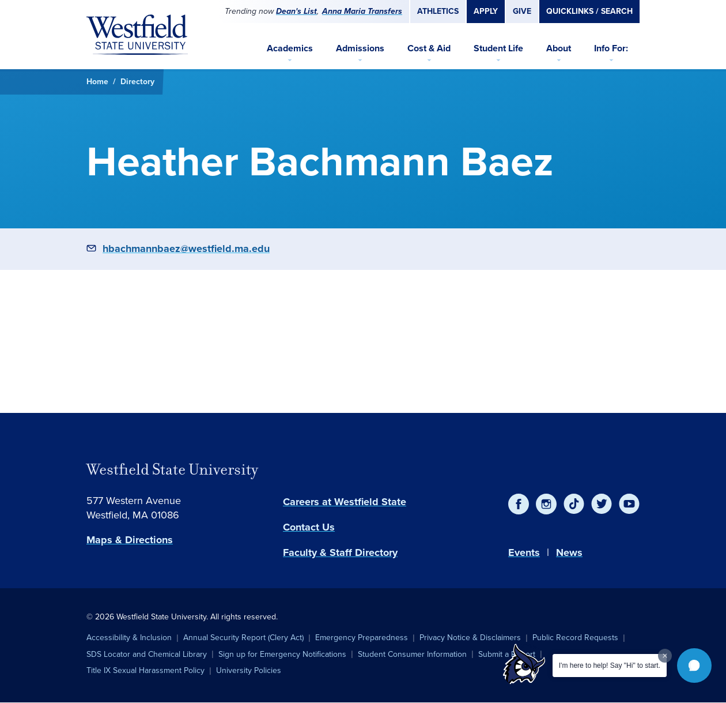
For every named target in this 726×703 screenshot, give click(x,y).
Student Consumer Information (412, 654)
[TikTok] (574, 504)
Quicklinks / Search (589, 11)
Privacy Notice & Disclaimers (470, 637)
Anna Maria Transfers (362, 11)
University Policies (248, 670)
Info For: (611, 48)
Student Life (498, 48)
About (558, 48)
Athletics (438, 11)
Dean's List (296, 11)
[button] (694, 665)
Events (524, 552)
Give (522, 11)
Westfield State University (172, 469)
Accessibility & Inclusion (129, 637)
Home (97, 82)
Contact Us (309, 527)
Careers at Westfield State (344, 501)
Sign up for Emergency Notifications (282, 654)
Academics (290, 48)
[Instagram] (546, 504)
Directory (137, 82)
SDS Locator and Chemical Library (146, 654)
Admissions (360, 48)
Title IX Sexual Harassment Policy (145, 670)
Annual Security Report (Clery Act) (243, 637)
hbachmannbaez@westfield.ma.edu (186, 248)
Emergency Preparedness (361, 637)
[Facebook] (518, 504)
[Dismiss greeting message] (665, 656)
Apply (486, 11)
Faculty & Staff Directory (340, 552)
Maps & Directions (129, 539)
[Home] (137, 35)
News (569, 552)
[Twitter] (601, 504)
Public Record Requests (575, 637)
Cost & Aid (429, 48)
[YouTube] (629, 504)
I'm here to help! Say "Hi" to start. (609, 665)
